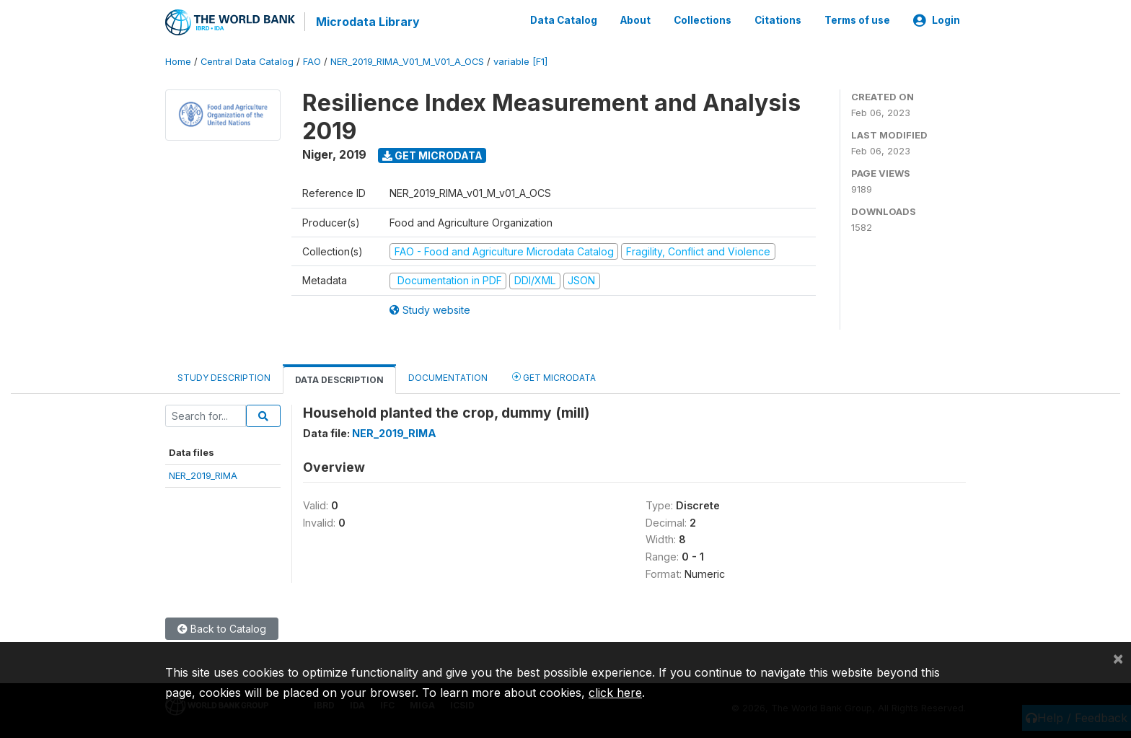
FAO (312, 61)
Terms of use (857, 20)
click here (615, 692)
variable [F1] (520, 61)
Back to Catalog (221, 627)
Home (178, 61)
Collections (702, 20)
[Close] (1118, 658)
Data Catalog (563, 20)
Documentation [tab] (448, 376)
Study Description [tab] (223, 376)
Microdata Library (367, 21)
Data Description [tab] (339, 378)
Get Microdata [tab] (554, 375)
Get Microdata (432, 154)
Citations (777, 20)
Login (936, 20)
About (635, 20)
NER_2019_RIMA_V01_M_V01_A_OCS (407, 61)
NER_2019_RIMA (203, 474)
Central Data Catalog (247, 61)
